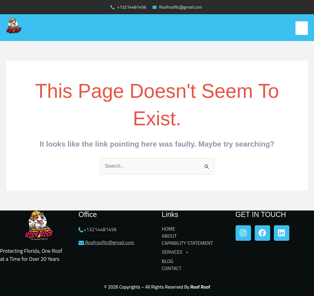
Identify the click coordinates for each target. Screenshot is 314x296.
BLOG (168, 261)
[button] (301, 28)
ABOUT (169, 236)
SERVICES (177, 252)
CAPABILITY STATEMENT (187, 243)
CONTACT (172, 268)
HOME (168, 228)
